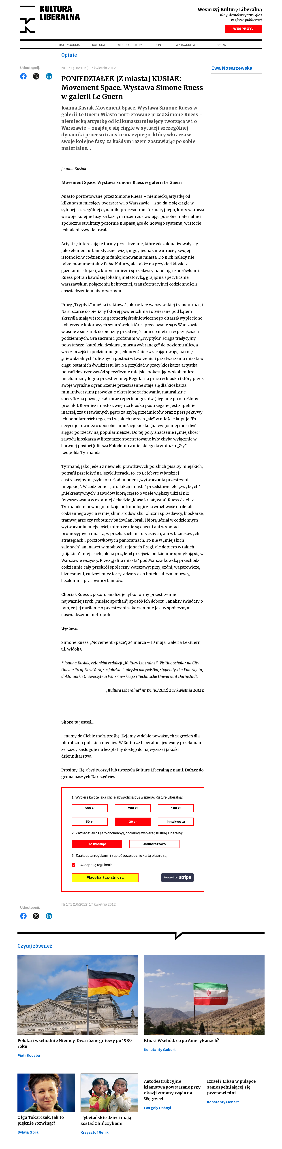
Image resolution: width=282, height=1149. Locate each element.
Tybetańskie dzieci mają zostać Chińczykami (106, 1120)
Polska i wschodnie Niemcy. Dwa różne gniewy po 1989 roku (74, 1043)
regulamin (104, 865)
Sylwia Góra (27, 1132)
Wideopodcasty (130, 45)
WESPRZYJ (243, 28)
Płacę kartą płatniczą (105, 877)
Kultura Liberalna (50, 19)
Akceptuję (96, 865)
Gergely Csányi (157, 1108)
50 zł (89, 821)
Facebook (23, 76)
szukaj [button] (222, 45)
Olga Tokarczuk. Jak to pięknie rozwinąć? (40, 1120)
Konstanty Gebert (160, 1050)
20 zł (133, 821)
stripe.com (177, 877)
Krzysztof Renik (95, 1132)
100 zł (176, 808)
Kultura (98, 45)
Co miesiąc (97, 844)
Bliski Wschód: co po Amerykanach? (181, 1040)
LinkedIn (49, 76)
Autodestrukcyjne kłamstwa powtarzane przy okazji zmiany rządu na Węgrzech (172, 1090)
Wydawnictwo (187, 45)
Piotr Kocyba (28, 1055)
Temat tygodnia (67, 45)
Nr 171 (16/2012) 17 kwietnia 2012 (88, 68)
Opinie (158, 45)
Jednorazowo (154, 844)
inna (176, 821)
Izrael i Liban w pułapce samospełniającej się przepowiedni (231, 1087)
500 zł (89, 808)
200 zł (133, 808)
